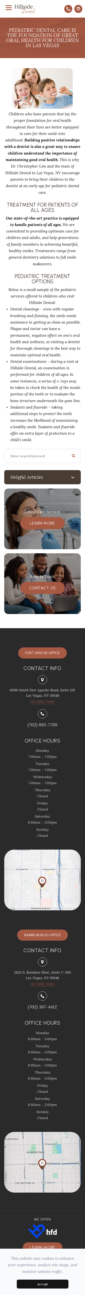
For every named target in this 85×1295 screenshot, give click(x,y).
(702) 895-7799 (42, 725)
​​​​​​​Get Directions (42, 702)
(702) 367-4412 (42, 1007)
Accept (42, 1284)
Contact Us (42, 587)
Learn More (42, 523)
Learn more (42, 1247)
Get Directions (42, 984)
